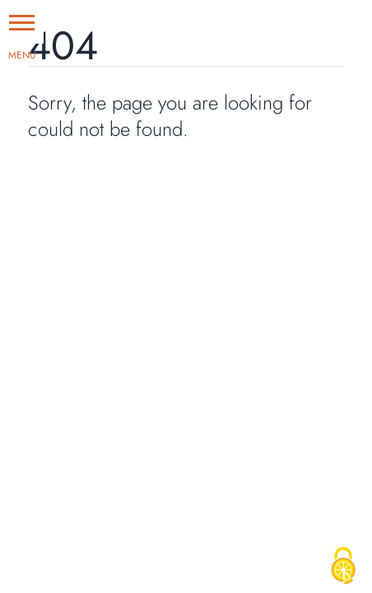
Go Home (68, 178)
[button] (22, 22)
